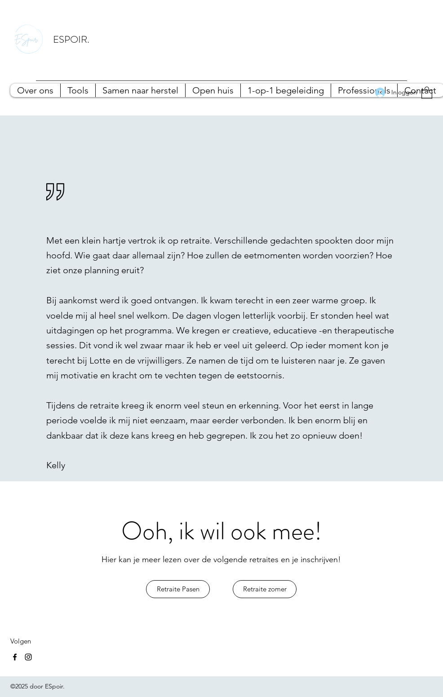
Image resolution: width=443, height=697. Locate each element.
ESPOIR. (71, 39)
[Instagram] (28, 657)
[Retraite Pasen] (178, 589)
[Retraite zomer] (265, 589)
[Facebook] (14, 657)
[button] (426, 92)
